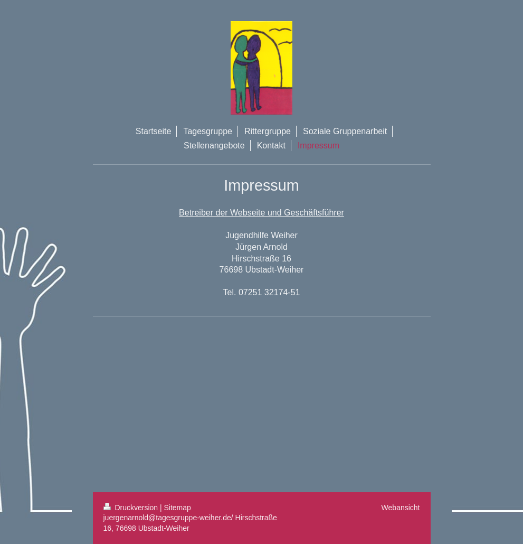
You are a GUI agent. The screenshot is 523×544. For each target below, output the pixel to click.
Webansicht (401, 507)
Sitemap (177, 507)
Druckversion (131, 507)
